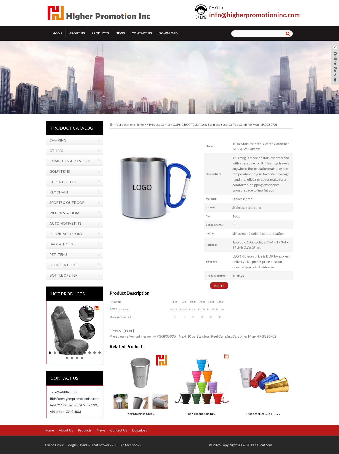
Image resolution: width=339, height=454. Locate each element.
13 (71, 358)
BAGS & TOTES (60, 244)
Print (131, 331)
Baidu (18, 445)
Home (57, 33)
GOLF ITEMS (59, 171)
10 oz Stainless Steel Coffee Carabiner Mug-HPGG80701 (241, 124)
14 (76, 358)
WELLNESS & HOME (64, 213)
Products (100, 33)
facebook (66, 445)
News (120, 33)
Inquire (221, 285)
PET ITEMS (57, 254)
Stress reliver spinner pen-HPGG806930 (148, 336)
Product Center (162, 124)
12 (66, 358)
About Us (77, 33)
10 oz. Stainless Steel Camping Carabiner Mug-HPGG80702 (234, 336)
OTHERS (55, 150)
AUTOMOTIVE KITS (65, 223)
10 (94, 352)
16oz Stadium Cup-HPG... (292, 413)
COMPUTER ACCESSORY (69, 161)
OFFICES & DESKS (63, 265)
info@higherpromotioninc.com (254, 15)
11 (99, 352)
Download (168, 33)
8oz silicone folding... (231, 413)
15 (81, 358)
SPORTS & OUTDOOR (66, 202)
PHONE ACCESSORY (65, 234)
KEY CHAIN (58, 192)
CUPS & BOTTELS (62, 182)
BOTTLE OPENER (63, 275)
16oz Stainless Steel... (170, 413)
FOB (52, 445)
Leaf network (36, 445)
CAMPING (57, 140)
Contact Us (142, 33)
